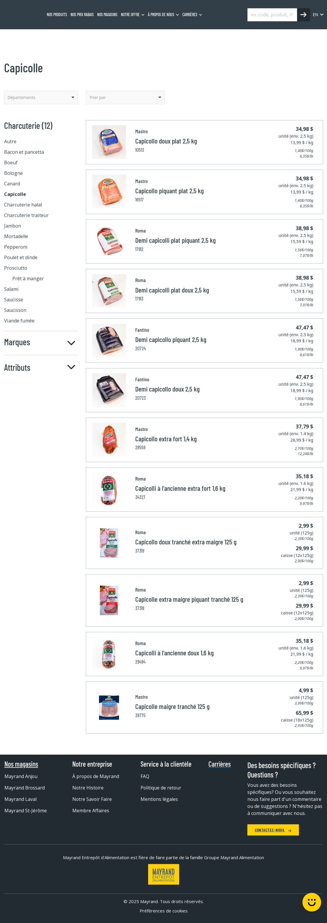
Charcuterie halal (23, 204)
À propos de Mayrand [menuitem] (96, 776)
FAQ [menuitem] (145, 776)
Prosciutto (15, 268)
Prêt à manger (28, 278)
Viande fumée (19, 320)
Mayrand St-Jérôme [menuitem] (25, 810)
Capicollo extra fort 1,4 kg (166, 438)
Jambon (12, 226)
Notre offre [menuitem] (130, 14)
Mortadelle (16, 236)
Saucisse (13, 299)
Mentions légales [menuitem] (159, 799)
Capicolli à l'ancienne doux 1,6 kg (174, 652)
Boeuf (11, 162)
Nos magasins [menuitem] (107, 14)
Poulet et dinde (20, 257)
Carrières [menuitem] (189, 14)
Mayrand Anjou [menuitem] (21, 776)
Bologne (13, 173)
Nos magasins (21, 764)
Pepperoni (16, 247)
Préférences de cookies (164, 911)
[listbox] (41, 97)
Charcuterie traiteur (26, 215)
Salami (11, 289)
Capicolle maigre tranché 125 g (172, 706)
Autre (10, 141)
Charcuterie (59, 37)
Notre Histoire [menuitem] (88, 787)
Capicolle (88, 37)
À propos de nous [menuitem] (161, 14)
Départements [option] (21, 97)
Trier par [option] (97, 97)
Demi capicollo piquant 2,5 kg (170, 339)
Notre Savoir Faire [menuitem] (92, 799)
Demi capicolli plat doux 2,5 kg (172, 290)
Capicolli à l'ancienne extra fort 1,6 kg (180, 488)
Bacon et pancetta (24, 152)
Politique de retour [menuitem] (161, 787)
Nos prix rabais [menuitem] (82, 14)
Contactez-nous (273, 829)
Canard (12, 183)
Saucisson (15, 310)
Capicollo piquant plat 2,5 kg (169, 190)
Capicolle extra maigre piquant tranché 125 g (189, 599)
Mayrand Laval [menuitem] (20, 799)
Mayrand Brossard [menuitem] (24, 787)
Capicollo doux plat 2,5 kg (166, 140)
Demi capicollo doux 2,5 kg (167, 388)
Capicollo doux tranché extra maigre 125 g (186, 541)
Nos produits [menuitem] (57, 14)
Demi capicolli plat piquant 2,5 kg (175, 240)
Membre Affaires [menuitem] (90, 810)
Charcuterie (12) (28, 125)
